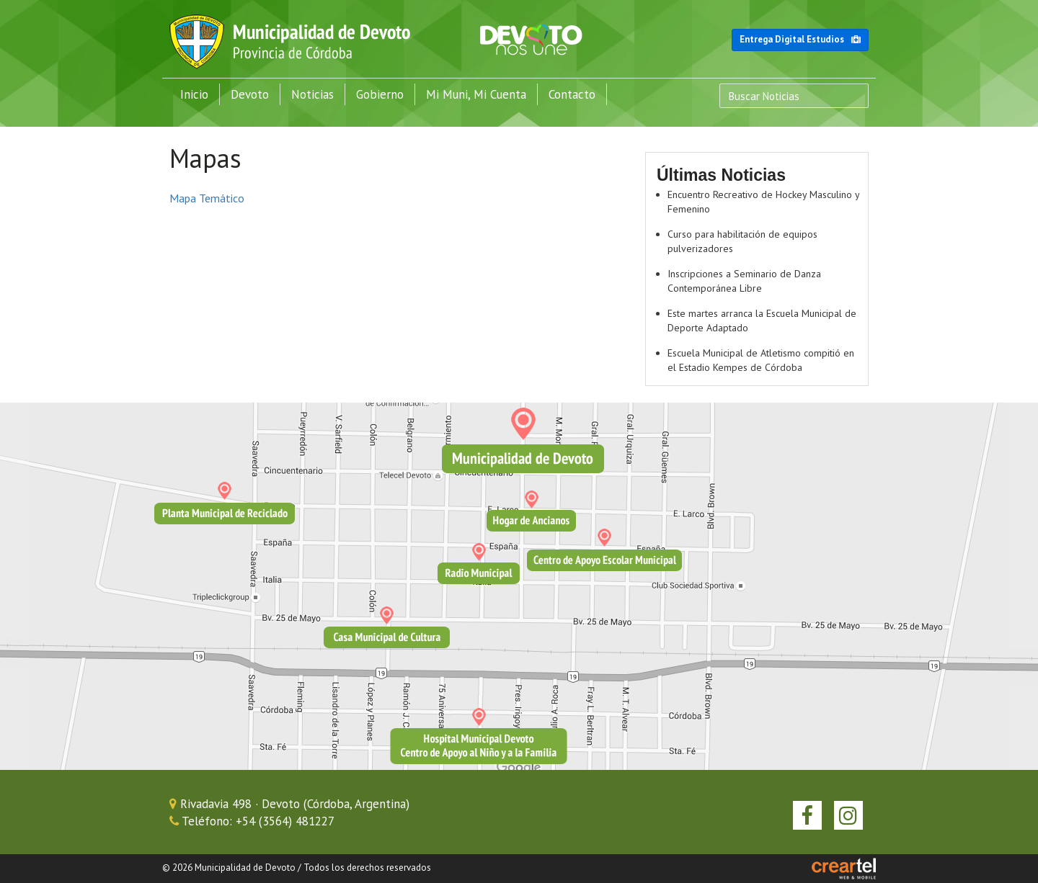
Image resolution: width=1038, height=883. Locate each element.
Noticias (312, 94)
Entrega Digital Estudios (800, 39)
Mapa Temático (206, 198)
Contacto (572, 94)
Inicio (194, 94)
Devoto (250, 94)
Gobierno (380, 94)
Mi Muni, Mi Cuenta (476, 94)
